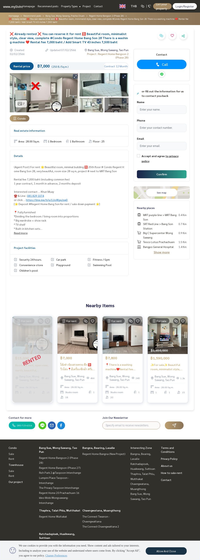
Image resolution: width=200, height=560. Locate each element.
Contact (98, 6)
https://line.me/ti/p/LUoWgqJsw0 (47, 200)
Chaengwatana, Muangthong (101, 510)
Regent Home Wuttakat (53, 516)
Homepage (28, 6)
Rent (11, 458)
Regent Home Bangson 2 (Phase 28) (106, 15)
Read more (21, 233)
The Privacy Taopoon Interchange (59, 487)
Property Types (70, 6)
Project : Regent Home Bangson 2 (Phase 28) (108, 55)
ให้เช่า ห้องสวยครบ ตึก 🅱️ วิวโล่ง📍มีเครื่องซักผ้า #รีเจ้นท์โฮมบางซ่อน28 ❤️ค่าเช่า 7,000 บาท (77, 367)
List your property (161, 6)
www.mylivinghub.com (20, 6)
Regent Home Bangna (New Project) (103, 454)
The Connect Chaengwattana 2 (100, 526)
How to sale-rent (171, 472)
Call (161, 64)
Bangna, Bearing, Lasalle (98, 447)
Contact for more (20, 417)
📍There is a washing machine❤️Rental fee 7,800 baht (119, 367)
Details (18, 156)
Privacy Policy (169, 458)
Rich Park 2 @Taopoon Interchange (60, 472)
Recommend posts (48, 6)
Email (140, 138)
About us (166, 465)
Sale (11, 454)
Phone (141, 120)
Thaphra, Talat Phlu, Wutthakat (59, 510)
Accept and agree (153, 156)
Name (140, 102)
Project (87, 6)
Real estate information (29, 130)
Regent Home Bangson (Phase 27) (60, 467)
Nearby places (146, 208)
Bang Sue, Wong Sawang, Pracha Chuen (65, 15)
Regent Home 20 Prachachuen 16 (59, 492)
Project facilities (24, 247)
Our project (16, 481)
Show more (162, 252)
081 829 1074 (35, 195)
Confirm (161, 174)
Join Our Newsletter (115, 417)
